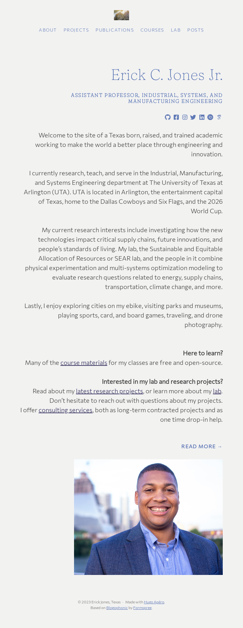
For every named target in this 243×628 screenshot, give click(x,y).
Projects (76, 30)
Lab (176, 30)
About (48, 30)
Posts (195, 30)
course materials (83, 362)
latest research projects (109, 391)
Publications (115, 30)
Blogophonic (117, 607)
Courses (152, 30)
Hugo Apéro (154, 602)
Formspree (142, 607)
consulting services (65, 410)
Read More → (202, 446)
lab (217, 391)
